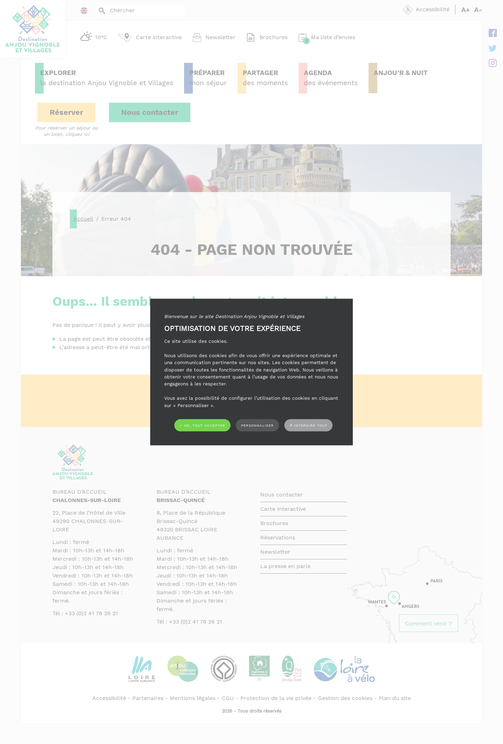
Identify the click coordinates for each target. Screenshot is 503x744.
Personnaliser (257, 425)
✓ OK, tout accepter (202, 425)
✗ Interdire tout (308, 425)
